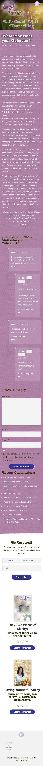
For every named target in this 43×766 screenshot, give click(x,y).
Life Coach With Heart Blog (21, 24)
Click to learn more (22, 647)
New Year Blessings (11, 493)
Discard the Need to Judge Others (18, 502)
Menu (37, 11)
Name (6, 429)
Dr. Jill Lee (30, 46)
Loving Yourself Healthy (22, 690)
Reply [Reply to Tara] (29, 252)
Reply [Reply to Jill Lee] (25, 284)
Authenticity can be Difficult (15, 506)
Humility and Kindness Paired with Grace (20, 497)
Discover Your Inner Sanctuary (16, 481)
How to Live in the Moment (15, 510)
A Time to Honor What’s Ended (16, 477)
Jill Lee (21, 278)
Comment (7, 396)
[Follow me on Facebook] (37, 3)
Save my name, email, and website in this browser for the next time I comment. (20, 457)
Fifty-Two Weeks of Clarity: (22, 627)
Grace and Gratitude (12, 515)
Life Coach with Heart (25, 758)
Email (5, 440)
